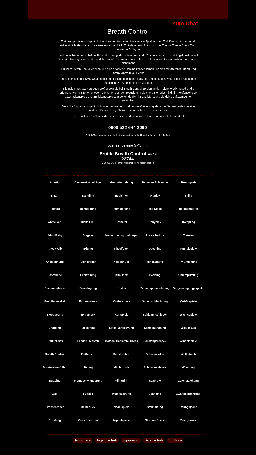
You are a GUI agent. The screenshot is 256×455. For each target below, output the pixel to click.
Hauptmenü (82, 440)
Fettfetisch (88, 354)
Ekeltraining (88, 275)
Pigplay (155, 195)
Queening (154, 248)
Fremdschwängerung (88, 380)
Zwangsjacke (188, 407)
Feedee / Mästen (88, 341)
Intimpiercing (121, 208)
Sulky (188, 195)
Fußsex (88, 393)
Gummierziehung (121, 182)
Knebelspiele (121, 301)
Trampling (188, 222)
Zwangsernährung (188, 393)
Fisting (88, 367)
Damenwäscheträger (88, 182)
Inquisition (121, 195)
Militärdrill (121, 380)
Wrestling (188, 367)
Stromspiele (188, 182)
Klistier (121, 288)
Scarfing (154, 275)
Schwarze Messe (155, 367)
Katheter (121, 222)
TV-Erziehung (188, 261)
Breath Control (55, 354)
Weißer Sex (188, 327)
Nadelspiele (121, 407)
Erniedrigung (88, 288)
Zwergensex (188, 420)
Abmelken (54, 222)
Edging (88, 248)
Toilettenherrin (188, 208)
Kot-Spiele (121, 314)
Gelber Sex (88, 407)
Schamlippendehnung (154, 288)
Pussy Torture (155, 235)
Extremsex (88, 314)
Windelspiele (188, 341)
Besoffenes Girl (54, 301)
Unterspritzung (188, 275)
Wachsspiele (188, 314)
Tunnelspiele (188, 248)
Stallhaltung (155, 407)
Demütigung (88, 208)
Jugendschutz (107, 440)
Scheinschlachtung (155, 301)
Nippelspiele (121, 420)
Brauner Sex (54, 341)
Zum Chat (185, 23)
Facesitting (88, 327)
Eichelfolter (88, 261)
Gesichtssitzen (88, 420)
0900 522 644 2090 (127, 127)
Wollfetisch (188, 354)
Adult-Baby (54, 235)
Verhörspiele (188, 301)
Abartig (55, 182)
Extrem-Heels (88, 301)
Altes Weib (55, 248)
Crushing (55, 420)
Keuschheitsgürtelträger (121, 235)
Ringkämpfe (155, 261)
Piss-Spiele (154, 208)
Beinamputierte (55, 288)
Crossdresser (55, 407)
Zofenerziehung (188, 380)
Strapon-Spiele (155, 420)
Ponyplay (155, 222)
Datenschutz (153, 440)
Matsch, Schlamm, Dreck (121, 341)
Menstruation (121, 354)
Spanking (155, 393)
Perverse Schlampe (155, 182)
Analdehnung (55, 261)
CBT (55, 393)
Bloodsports (54, 314)
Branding (55, 327)
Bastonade (55, 275)
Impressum (130, 440)
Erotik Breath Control (123, 153)
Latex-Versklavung (121, 327)
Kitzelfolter (121, 248)
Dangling (88, 195)
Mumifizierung (121, 393)
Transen (188, 235)
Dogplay (88, 235)
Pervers (55, 208)
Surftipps (175, 440)
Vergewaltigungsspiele (188, 288)
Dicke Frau (88, 222)
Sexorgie (155, 380)
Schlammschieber (155, 314)
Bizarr (55, 195)
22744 (127, 158)
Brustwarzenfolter (55, 367)
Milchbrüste (121, 367)
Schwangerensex (154, 341)
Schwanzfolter (154, 354)
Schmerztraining (155, 327)
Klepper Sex (121, 261)
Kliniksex (121, 275)
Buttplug (55, 380)
